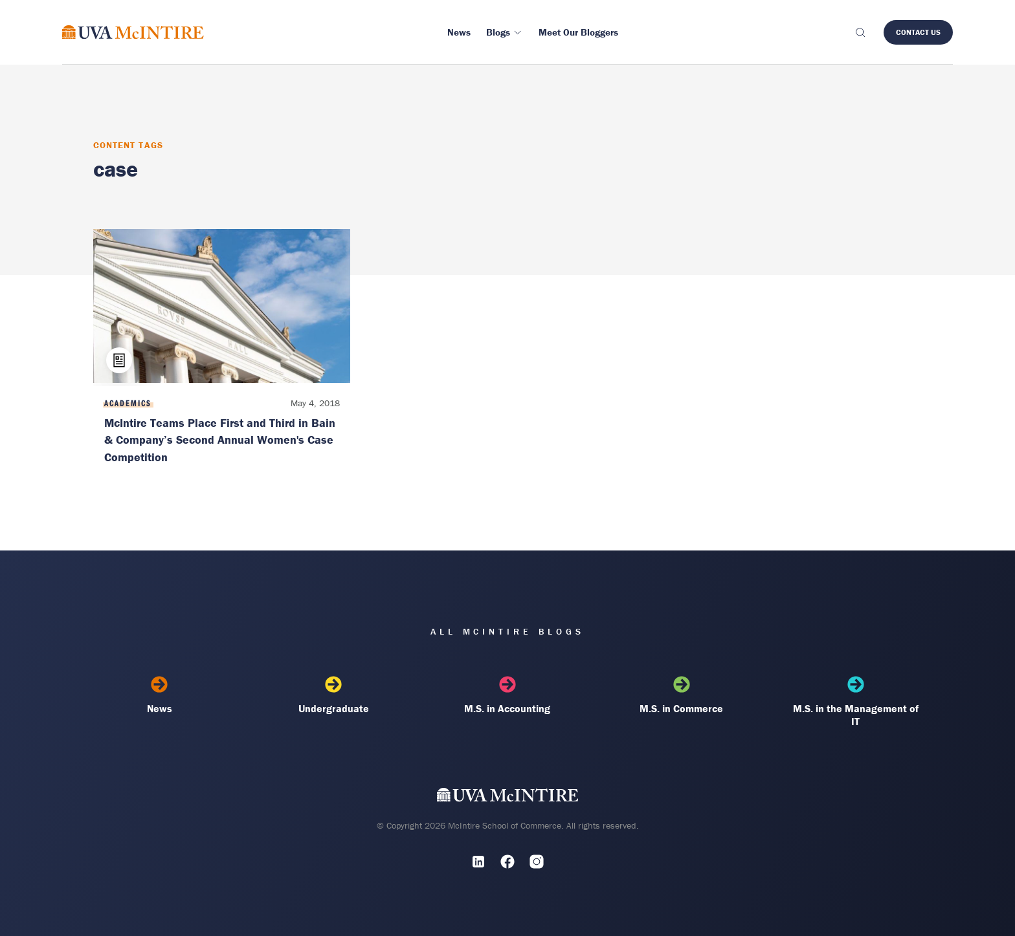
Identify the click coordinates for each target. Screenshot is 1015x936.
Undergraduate (333, 695)
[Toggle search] (859, 32)
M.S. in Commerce (681, 695)
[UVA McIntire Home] (508, 797)
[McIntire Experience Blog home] (133, 32)
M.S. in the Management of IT (855, 702)
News (159, 695)
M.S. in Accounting (507, 695)
